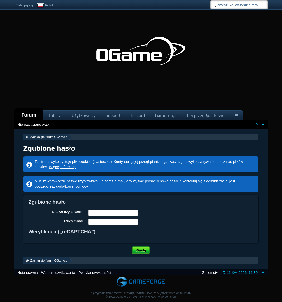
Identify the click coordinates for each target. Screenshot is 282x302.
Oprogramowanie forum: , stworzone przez (141, 293)
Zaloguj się (25, 5)
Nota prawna (28, 272)
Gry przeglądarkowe (205, 115)
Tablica (55, 115)
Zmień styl (210, 272)
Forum (28, 115)
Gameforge (166, 115)
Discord (138, 115)
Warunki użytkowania (58, 272)
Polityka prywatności (94, 272)
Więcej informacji (62, 167)
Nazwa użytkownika (68, 212)
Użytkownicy (83, 115)
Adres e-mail (74, 221)
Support (113, 115)
